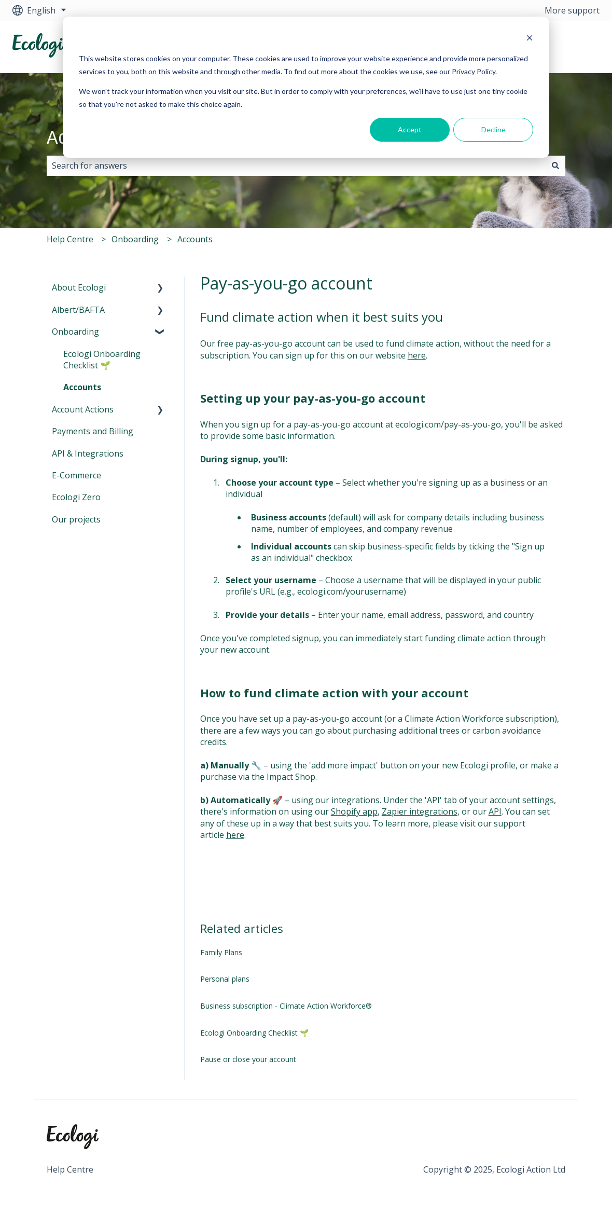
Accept (410, 129)
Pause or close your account (248, 1059)
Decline (493, 129)
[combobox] (296, 165)
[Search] (555, 165)
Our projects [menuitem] (76, 519)
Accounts (195, 239)
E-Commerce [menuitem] (76, 475)
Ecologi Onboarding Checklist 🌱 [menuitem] (102, 359)
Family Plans (221, 952)
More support (572, 10)
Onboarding (135, 239)
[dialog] (306, 87)
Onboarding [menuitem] (75, 331)
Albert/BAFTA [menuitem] (78, 309)
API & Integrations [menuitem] (87, 453)
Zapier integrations (419, 811)
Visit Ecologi (566, 46)
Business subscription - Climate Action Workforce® (286, 1006)
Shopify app (354, 811)
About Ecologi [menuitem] (79, 287)
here (417, 355)
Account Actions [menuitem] (83, 409)
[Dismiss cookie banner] (529, 39)
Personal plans (224, 979)
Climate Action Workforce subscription (479, 718)
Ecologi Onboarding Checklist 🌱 (254, 1033)
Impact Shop (291, 776)
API (495, 811)
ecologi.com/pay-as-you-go (448, 424)
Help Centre (70, 239)
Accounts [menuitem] (82, 387)
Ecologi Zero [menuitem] (76, 497)
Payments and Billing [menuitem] (92, 431)
